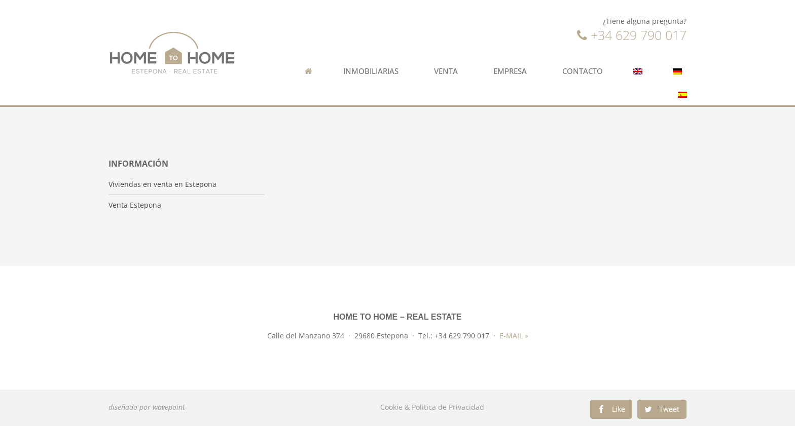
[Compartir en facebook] (611, 409)
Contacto (582, 71)
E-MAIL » (513, 335)
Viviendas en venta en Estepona (162, 184)
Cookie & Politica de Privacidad (432, 407)
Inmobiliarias (373, 71)
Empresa (512, 71)
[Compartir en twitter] (661, 409)
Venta (448, 71)
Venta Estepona (135, 205)
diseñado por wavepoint (147, 407)
